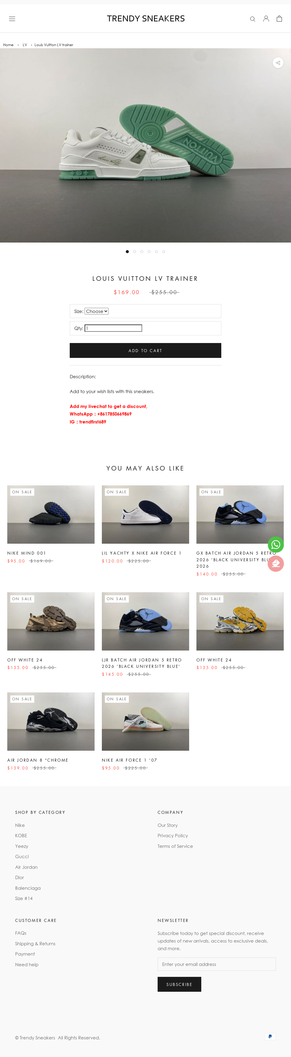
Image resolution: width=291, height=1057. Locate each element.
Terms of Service (175, 846)
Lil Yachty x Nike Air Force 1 (142, 553)
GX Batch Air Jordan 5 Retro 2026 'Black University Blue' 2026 (236, 559)
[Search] (253, 18)
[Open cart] (279, 18)
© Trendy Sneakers (35, 1037)
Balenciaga (28, 888)
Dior (19, 877)
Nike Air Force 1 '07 (130, 760)
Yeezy (21, 846)
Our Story (168, 825)
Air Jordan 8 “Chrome (38, 760)
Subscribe (179, 984)
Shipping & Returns (35, 943)
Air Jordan (26, 867)
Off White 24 (25, 660)
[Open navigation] (12, 18)
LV (25, 44)
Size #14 (23, 898)
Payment (25, 954)
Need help (26, 964)
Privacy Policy (173, 835)
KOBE (21, 835)
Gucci (22, 856)
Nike (20, 825)
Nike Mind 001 (27, 553)
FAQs (20, 933)
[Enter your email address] (217, 964)
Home (8, 44)
